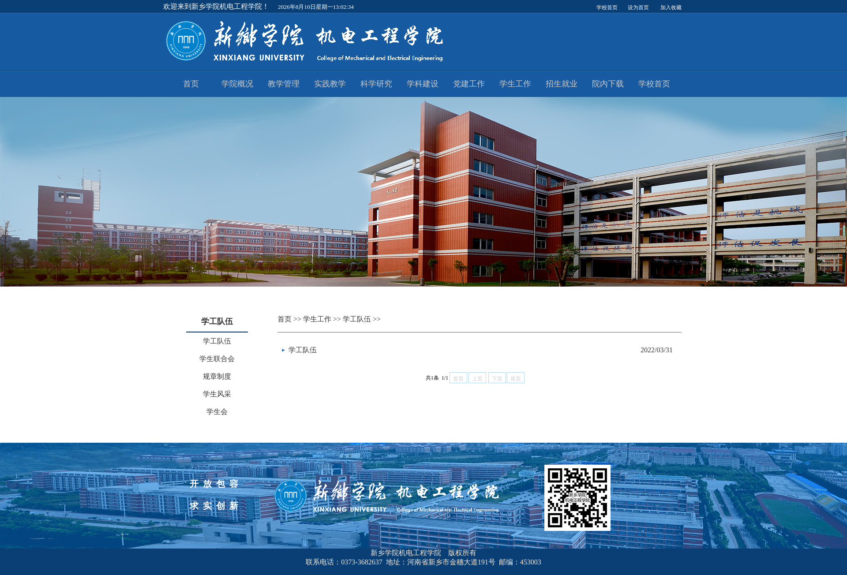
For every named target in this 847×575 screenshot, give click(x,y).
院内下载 (608, 83)
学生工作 (515, 83)
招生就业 (561, 83)
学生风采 (217, 394)
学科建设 (422, 83)
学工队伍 (217, 341)
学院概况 (237, 83)
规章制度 (217, 376)
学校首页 (654, 83)
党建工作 (469, 83)
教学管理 (284, 83)
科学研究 (376, 83)
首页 (191, 83)
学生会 (217, 411)
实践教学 (330, 83)
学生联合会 (217, 358)
